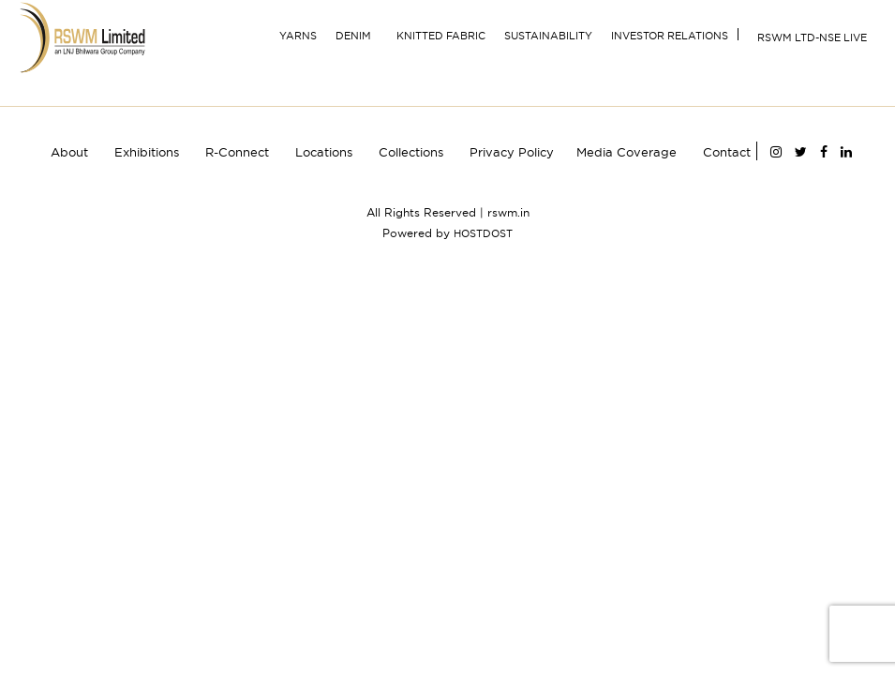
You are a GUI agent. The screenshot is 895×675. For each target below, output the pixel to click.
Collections (411, 151)
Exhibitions (146, 151)
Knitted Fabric (440, 35)
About (69, 151)
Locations (323, 151)
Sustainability (548, 35)
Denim (353, 35)
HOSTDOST (483, 233)
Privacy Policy (512, 151)
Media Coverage (626, 151)
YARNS (298, 35)
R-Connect (237, 151)
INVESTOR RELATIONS (669, 35)
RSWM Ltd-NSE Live (812, 37)
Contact (727, 151)
